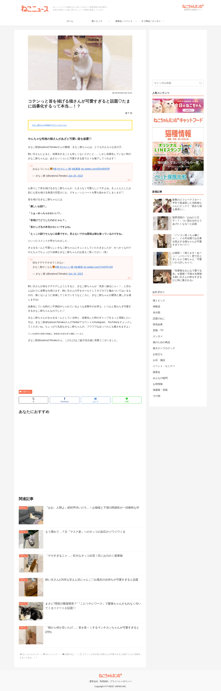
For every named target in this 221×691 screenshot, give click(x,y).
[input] (178, 83)
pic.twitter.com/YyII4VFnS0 (98, 267)
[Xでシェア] (33, 400)
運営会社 (93, 681)
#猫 (55, 169)
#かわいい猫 (64, 169)
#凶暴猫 (76, 169)
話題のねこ (25, 392)
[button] (200, 83)
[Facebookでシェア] (64, 400)
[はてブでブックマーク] (95, 400)
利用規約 (104, 681)
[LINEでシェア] (127, 400)
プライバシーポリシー (121, 681)
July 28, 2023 (75, 175)
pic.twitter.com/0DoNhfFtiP (95, 169)
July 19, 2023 (75, 273)
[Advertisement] (80, 366)
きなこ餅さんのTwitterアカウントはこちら (49, 125)
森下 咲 (128, 113)
